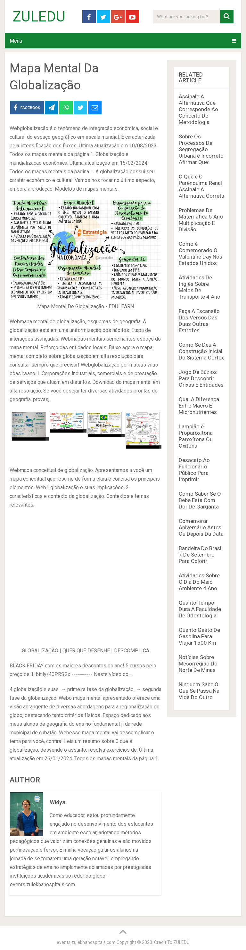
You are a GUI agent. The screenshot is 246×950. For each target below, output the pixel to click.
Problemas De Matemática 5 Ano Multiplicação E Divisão (201, 220)
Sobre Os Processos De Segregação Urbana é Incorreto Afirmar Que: (201, 149)
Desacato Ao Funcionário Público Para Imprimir (194, 470)
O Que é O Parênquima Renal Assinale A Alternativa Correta (201, 186)
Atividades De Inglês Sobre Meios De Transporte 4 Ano (199, 287)
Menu (16, 41)
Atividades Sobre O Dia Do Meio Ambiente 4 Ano (199, 581)
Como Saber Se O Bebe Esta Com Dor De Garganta (200, 500)
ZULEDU (39, 17)
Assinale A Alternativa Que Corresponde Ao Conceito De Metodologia (198, 109)
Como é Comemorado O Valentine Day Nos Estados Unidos (200, 253)
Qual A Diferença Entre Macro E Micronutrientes (199, 405)
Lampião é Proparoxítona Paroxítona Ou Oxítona (196, 436)
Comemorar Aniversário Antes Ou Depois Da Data (201, 527)
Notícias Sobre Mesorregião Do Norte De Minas (198, 663)
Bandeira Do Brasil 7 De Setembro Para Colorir (201, 554)
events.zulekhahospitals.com (86, 942)
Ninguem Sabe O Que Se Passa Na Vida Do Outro (199, 690)
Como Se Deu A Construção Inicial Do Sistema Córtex (201, 351)
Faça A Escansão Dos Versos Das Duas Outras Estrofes (199, 321)
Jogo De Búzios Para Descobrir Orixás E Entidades (201, 378)
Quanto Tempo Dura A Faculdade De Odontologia (200, 609)
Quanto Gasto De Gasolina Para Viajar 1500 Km (199, 636)
